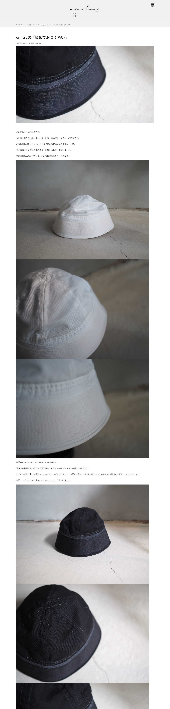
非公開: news (30, 25)
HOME (20, 25)
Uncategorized (43, 25)
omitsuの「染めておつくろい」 (62, 25)
